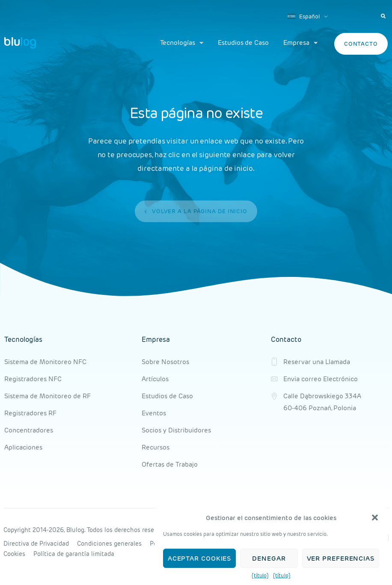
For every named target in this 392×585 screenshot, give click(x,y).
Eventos (154, 413)
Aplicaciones (23, 447)
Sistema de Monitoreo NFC (45, 362)
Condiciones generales (109, 543)
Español (304, 16)
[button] (375, 518)
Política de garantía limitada (73, 554)
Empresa (300, 42)
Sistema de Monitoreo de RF (47, 396)
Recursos (155, 447)
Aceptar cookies (200, 558)
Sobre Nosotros (165, 362)
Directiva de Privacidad (36, 543)
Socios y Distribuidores (176, 430)
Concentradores (28, 430)
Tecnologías (181, 42)
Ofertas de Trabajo (170, 464)
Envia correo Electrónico (320, 379)
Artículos (155, 379)
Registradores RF (30, 413)
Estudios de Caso (243, 42)
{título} (260, 576)
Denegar (268, 558)
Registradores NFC (33, 379)
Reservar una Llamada (316, 362)
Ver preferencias (340, 558)
